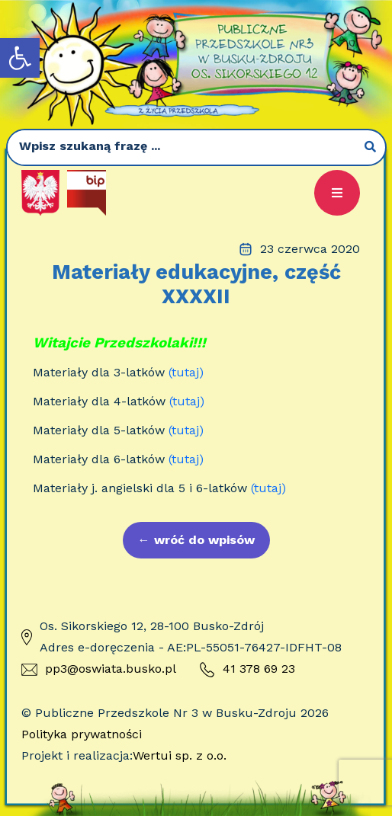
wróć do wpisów (196, 540)
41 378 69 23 (247, 669)
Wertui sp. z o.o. (180, 755)
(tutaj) (186, 372)
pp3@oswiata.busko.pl (98, 668)
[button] (20, 58)
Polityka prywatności (81, 734)
